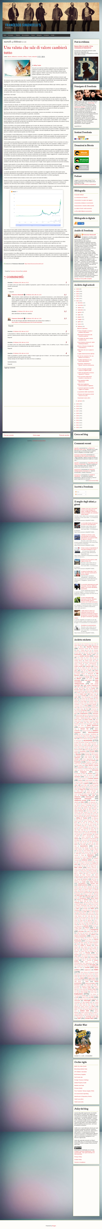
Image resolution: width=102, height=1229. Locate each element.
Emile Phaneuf (87, 745)
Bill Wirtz (92, 675)
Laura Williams (79, 852)
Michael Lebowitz (92, 888)
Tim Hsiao (76, 990)
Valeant (76, 999)
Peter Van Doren (90, 924)
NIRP (77, 908)
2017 (77, 411)
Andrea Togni (89, 657)
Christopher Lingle (93, 703)
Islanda (76, 802)
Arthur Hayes (91, 667)
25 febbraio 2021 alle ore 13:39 (21, 342)
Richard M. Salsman (91, 937)
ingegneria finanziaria (82, 798)
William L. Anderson (84, 1014)
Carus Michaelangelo (86, 697)
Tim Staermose (84, 990)
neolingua (77, 902)
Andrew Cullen (83, 659)
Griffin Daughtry (79, 783)
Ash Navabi (94, 669)
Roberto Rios (77, 948)
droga (94, 737)
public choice (90, 931)
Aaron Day (76, 644)
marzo (79, 324)
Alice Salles (78, 653)
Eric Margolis (95, 746)
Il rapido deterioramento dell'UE (85, 353)
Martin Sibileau (79, 877)
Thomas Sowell (82, 989)
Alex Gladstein (94, 648)
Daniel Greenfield (94, 716)
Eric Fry (88, 746)
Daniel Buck (95, 715)
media (83, 882)
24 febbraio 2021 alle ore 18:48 (25, 311)
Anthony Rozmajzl (93, 662)
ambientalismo (78, 654)
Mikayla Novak (91, 895)
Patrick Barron (82, 913)
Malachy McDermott (91, 867)
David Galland (95, 721)
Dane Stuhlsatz (88, 715)
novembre (80, 305)
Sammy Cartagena (94, 956)
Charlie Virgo (85, 698)
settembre (80, 310)
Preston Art (85, 929)
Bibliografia (39, 35)
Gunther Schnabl (94, 785)
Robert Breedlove (94, 942)
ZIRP (79, 1018)
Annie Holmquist (83, 662)
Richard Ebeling (80, 937)
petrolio (85, 926)
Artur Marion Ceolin (85, 669)
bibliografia (90, 673)
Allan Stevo (86, 653)
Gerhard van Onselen (84, 770)
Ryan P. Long (84, 954)
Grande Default (93, 778)
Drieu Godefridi (87, 737)
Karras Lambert (83, 843)
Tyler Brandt (91, 995)
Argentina (88, 666)
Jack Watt (76, 805)
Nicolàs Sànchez (78, 907)
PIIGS (87, 928)
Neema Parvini (92, 901)
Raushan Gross (85, 934)
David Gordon (80, 722)
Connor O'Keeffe (78, 712)
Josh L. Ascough (86, 835)
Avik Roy (83, 670)
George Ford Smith (92, 767)
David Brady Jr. (86, 721)
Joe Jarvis (82, 822)
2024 (77, 293)
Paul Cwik (87, 916)
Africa (81, 647)
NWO (92, 908)
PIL (95, 928)
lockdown (85, 860)
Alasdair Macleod (92, 647)
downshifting (79, 737)
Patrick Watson (91, 914)
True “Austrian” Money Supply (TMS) (84, 1091)
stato (96, 969)
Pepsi (81, 920)
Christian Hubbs (83, 703)
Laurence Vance (88, 852)
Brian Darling (83, 691)
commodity (84, 710)
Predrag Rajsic (77, 929)
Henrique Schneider (94, 789)
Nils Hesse (95, 907)
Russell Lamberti (78, 953)
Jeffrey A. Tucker (27, 56)
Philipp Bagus (78, 928)
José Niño (94, 832)
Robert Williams (84, 947)
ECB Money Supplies (80, 1074)
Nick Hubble (88, 904)
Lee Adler (94, 853)
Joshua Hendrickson (86, 837)
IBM (93, 794)
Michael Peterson (79, 892)
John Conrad (84, 824)
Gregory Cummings (84, 782)
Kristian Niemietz (78, 849)
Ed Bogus (76, 742)
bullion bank (83, 694)
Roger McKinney (93, 948)
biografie (81, 677)
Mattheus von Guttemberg (80, 880)
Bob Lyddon (89, 678)
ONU (85, 911)
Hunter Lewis (86, 794)
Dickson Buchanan (87, 730)
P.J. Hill (91, 911)
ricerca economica (80, 936)
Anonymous (77, 469)
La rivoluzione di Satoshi (80, 197)
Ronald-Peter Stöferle (88, 950)
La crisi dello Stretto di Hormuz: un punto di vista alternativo (89, 523)
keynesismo (84, 846)
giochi (84, 773)
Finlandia (87, 754)
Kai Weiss (76, 840)
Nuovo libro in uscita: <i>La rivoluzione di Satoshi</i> (83, 47)
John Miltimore (78, 825)
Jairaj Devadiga (83, 806)
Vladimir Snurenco (85, 1006)
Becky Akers (86, 672)
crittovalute (95, 713)
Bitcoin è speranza (82, 328)
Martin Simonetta (89, 877)
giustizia (90, 773)
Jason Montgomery (78, 813)
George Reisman (88, 768)
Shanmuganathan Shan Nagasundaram (83, 963)
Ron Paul (76, 950)
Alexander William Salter (86, 651)
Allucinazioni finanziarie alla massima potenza (84, 335)
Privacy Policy (78, 1156)
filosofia (78, 754)
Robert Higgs (80, 944)
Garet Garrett (85, 763)
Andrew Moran (78, 660)
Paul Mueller (83, 917)
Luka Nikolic (79, 866)
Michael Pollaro (88, 892)
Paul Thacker (91, 917)
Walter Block (77, 1008)
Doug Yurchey (95, 735)
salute (76, 956)
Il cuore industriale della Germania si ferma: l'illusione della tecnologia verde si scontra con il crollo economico (89, 600)
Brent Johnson (90, 689)
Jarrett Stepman (84, 812)
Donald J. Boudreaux (91, 734)
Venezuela (77, 1000)
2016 (77, 413)
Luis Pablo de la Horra (93, 864)
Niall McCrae (86, 902)
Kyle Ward (79, 850)
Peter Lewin (81, 923)
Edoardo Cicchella (85, 742)
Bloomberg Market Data (80, 1069)
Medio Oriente (94, 882)
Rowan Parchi (84, 951)
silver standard (77, 966)
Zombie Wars (89, 1018)
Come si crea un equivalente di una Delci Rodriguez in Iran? (89, 548)
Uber (97, 995)
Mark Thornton (86, 874)
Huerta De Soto (91, 792)
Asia (75, 670)
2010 (77, 427)
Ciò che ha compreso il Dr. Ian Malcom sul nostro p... (85, 356)
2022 (77, 298)
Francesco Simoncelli (17, 294)
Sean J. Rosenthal (86, 960)
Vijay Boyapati (86, 1002)
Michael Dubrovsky (88, 886)
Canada (83, 695)
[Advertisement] (36, 419)
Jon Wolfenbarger (92, 831)
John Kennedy (93, 824)
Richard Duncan (94, 936)
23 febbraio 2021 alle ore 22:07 (21, 331)
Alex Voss (89, 650)
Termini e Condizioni (79, 1162)
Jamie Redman (89, 811)
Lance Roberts (87, 850)
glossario (91, 775)
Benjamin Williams (80, 673)
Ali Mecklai (95, 651)
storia (82, 978)
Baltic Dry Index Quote (80, 1066)
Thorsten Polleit (91, 989)
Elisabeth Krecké (78, 745)
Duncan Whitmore (83, 738)
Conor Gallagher (88, 712)
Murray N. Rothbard (83, 899)
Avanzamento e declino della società (84, 205)
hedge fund (83, 789)
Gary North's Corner (91, 765)
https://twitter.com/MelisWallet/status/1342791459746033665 (27, 322)
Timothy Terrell (93, 990)
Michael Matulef (78, 889)
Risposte (11, 292)
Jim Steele (94, 819)
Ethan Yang (88, 749)
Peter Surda (82, 924)
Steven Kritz (82, 976)
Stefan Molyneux (84, 972)
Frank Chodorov (88, 756)
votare (93, 1006)
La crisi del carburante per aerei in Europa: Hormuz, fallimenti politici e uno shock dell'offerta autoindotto (89, 586)
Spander (76, 448)
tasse (86, 981)
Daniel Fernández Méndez (82, 716)
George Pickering (78, 768)
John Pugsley (91, 827)
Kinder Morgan (85, 847)
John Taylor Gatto (79, 829)
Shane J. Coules (90, 961)
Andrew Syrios (88, 660)
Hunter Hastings (77, 794)
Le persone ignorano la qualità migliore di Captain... (85, 388)
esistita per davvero (79, 107)
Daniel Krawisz (78, 719)
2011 (77, 425)
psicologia (81, 931)
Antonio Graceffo (78, 663)
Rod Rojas (84, 948)
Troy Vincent (77, 995)
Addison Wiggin (88, 645)
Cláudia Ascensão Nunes (92, 707)
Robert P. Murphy (85, 945)
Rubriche (18, 35)
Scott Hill (84, 959)
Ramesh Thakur (87, 933)
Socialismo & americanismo (88, 625)
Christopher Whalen (78, 706)
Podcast (33, 35)
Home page (36, 435)
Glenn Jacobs (83, 775)
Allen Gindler (94, 653)
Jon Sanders (83, 831)
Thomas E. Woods (86, 986)
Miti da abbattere (25, 35)
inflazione (77, 797)
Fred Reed (83, 760)
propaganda (94, 929)
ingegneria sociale (80, 800)
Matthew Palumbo (92, 880)
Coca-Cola (94, 709)
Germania (95, 770)
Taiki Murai (77, 981)
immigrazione (83, 795)
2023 (77, 296)
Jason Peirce (95, 813)
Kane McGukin (92, 840)
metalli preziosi (82, 885)
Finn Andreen (95, 754)
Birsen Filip (95, 677)
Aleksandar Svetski (83, 648)
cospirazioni (84, 713)
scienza (93, 957)
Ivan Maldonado (91, 802)
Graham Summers (82, 778)
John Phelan (83, 827)
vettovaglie (87, 1000)
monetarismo (82, 898)
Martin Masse (95, 876)
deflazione (14, 56)
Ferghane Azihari (94, 753)
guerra (86, 783)
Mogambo (88, 896)
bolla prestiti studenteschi (91, 685)
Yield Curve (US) (78, 1102)
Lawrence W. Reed (85, 853)
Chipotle (92, 698)
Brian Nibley (90, 691)
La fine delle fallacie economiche (83, 211)
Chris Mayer (84, 701)
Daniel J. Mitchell (80, 718)
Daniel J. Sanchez (91, 718)
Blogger (54, 1225)
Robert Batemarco (89, 941)
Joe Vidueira (91, 822)
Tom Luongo (84, 992)
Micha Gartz (94, 885)
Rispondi (10, 288)
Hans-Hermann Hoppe (79, 788)
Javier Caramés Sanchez (89, 815)
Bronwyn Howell (90, 692)
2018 (77, 408)
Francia (78, 756)
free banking (92, 760)
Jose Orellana (77, 834)
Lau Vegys (96, 850)
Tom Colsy (76, 992)
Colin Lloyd (76, 710)
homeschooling (78, 792)
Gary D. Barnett (94, 763)
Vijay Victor (90, 1003)
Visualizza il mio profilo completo (83, 278)
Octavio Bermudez (86, 910)
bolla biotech (88, 680)
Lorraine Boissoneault (89, 861)
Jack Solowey (93, 803)
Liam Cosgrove (83, 857)
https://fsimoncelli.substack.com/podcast (85, 184)
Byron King (93, 694)
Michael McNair (88, 889)
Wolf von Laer (94, 1014)
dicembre (80, 302)
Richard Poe (77, 939)
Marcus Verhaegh (93, 870)
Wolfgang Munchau (78, 1015)
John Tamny (93, 828)
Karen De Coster (78, 841)
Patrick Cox (90, 913)
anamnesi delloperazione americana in (84, 470)
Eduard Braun (94, 742)
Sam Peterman (84, 956)
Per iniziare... (11, 35)
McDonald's (76, 882)
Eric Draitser (82, 746)
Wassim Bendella (89, 1009)
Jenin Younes (79, 819)
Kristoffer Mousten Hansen (91, 849)
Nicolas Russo (93, 905)
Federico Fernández (84, 753)
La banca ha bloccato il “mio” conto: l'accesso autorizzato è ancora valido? (89, 573)
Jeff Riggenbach (94, 816)
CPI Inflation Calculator (80, 1071)
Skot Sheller (80, 967)
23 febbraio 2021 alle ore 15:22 (21, 282)
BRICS (96, 691)
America (89, 654)
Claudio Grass (79, 709)
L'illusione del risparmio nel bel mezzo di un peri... (85, 394)
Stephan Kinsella (94, 972)
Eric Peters (78, 748)
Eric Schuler (85, 748)
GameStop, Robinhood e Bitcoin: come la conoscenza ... (85, 365)
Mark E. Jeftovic (78, 873)
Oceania (76, 910)
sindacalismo (94, 966)
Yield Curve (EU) (78, 1099)
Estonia (76, 749)
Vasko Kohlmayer (93, 999)
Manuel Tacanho (77, 869)
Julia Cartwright (85, 838)
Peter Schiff (89, 923)
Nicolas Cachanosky (81, 905)
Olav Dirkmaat (95, 910)
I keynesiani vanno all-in (83, 398)
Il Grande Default (78, 194)
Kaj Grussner (84, 840)
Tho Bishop (76, 986)
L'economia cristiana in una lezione (83, 203)
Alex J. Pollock (81, 650)
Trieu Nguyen (93, 994)
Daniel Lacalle (88, 719)
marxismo (85, 879)
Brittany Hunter (81, 692)
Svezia (86, 979)
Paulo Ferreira (82, 918)
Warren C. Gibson (78, 1009)
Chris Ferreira (82, 700)
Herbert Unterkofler (91, 791)
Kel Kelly (83, 844)
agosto (80, 312)
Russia (88, 953)
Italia (82, 802)
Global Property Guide (80, 1082)
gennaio (80, 401)
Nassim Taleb (83, 901)
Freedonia (77, 762)
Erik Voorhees (93, 748)
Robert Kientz (89, 944)
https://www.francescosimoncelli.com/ (34, 263)
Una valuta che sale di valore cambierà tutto (85, 339)
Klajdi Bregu (93, 847)
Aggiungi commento (9, 367)
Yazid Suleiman (79, 1016)
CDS (78, 698)
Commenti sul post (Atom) (39, 440)
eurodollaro (83, 751)
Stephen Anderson (89, 973)
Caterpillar (95, 697)
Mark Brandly (94, 872)
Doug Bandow (77, 735)
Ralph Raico (79, 933)
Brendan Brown (78, 689)
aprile (79, 321)
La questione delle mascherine (85, 391)
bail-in (90, 670)
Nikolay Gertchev (87, 907)
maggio (80, 319)
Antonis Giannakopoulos (90, 663)
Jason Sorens (79, 815)
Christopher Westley (91, 704)
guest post (84, 785)
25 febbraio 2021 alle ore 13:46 (21, 353)
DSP (75, 738)
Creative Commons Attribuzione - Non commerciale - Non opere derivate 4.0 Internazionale (84, 1153)
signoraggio (92, 964)
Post (77, 492)
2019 (77, 406)
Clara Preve (82, 707)
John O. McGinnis (88, 825)
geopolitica (81, 767)
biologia (87, 677)
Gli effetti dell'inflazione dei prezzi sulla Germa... (84, 360)
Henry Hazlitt (80, 791)
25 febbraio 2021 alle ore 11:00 (33, 318)
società (87, 967)
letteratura (90, 855)
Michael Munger (84, 891)
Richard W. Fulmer (87, 939)
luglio (79, 314)
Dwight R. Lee (92, 738)
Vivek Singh (91, 1005)
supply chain (91, 978)
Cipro (75, 707)
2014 (77, 418)
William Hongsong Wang (86, 1012)
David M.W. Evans (79, 725)
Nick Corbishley (94, 902)
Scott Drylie (77, 959)
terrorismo (77, 984)
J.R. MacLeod (85, 803)
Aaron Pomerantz (85, 644)
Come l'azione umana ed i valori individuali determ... (86, 343)
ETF (81, 749)
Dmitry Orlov (81, 734)
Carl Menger (91, 695)
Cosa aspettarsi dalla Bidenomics (83, 381)
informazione (90, 797)
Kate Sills (91, 843)
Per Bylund (88, 920)
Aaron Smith (94, 644)
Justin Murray (93, 838)
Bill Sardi (86, 675)
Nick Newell (95, 904)
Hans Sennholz (93, 786)
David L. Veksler (93, 723)
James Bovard (77, 808)
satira (86, 957)
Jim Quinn (87, 819)
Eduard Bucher (77, 744)
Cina (86, 706)
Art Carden (82, 667)
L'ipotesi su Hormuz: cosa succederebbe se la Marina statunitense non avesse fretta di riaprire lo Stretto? (89, 537)
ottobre (80, 307)
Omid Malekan (79, 911)
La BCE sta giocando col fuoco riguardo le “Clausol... (85, 373)
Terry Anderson (87, 984)
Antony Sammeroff (92, 664)
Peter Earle (90, 921)
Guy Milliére (79, 786)
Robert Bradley (83, 942)
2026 (77, 289)
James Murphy (82, 809)
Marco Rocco (84, 870)
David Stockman (92, 725)
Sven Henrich (78, 979)
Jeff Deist (87, 816)
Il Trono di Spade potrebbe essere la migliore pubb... (84, 369)
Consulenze (46, 35)
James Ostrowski (92, 809)
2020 (77, 404)
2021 (77, 300)
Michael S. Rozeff (87, 894)
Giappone (83, 772)
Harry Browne (91, 788)
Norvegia (85, 908)
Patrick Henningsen (82, 914)
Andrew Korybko (93, 659)
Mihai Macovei (81, 895)
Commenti (78, 494)
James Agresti (93, 806)
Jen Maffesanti (95, 818)
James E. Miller (87, 808)
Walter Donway (85, 1008)
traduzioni (34, 56)
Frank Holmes (88, 757)
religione (93, 934)
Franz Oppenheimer (88, 759)
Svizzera (93, 979)
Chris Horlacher (90, 700)
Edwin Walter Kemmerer (90, 744)
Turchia (84, 995)
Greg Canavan (89, 780)
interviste (93, 800)
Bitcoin (9, 56)
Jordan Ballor (87, 832)
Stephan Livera (79, 973)
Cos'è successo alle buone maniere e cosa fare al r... (84, 377)
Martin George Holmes (86, 876)
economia (19, 56)
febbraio (80, 326)
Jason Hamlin (93, 812)
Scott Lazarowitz (92, 959)
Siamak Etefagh (83, 964)
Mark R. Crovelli (90, 873)
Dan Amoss (80, 715)
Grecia (80, 780)
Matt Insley (94, 879)
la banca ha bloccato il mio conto (84, 448)
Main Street (78, 867)
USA (92, 997)
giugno (80, 317)
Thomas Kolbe (86, 987)
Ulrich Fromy (85, 997)
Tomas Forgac (93, 992)
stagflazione (87, 969)
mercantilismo (82, 883)
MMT (80, 896)
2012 (77, 422)
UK (77, 997)
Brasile (93, 688)
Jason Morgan (88, 813)
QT (97, 931)
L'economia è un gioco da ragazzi (83, 200)
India (93, 795)
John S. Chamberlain (84, 828)
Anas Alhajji (80, 657)
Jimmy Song (77, 821)
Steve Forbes (90, 975)
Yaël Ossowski (88, 1015)
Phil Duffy (95, 926)
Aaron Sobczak (78, 645)
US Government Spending (81, 1093)
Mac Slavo (86, 866)
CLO (87, 709)
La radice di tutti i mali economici (83, 208)
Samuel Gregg (79, 957)
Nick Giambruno (80, 904)
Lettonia (76, 857)
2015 (77, 415)
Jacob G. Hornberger (86, 805)
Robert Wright (93, 947)
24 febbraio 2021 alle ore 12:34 (33, 294)
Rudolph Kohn (93, 951)
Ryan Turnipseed (93, 954)
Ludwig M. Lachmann (85, 863)
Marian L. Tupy (77, 872)
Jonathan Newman (78, 832)
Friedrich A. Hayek (90, 762)
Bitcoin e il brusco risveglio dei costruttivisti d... (85, 346)
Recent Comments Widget (93, 480)
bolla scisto (80, 686)
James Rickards (78, 811)
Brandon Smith (84, 688)
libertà (90, 857)
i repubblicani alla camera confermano (84, 455)
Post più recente (9, 435)
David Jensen (84, 723)
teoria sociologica (90, 983)
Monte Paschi (94, 898)
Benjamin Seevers (94, 672)
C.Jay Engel (77, 695)
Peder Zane (90, 918)
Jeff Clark (81, 816)
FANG (76, 753)
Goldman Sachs (88, 777)
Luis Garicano (83, 864)
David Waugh (81, 727)
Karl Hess (87, 841)
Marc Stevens (86, 869)
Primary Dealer (78, 1088)
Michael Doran (77, 886)
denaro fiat (84, 729)
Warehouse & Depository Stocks (83, 1096)
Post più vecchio (64, 435)
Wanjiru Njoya (94, 1008)
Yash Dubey (95, 1015)
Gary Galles (79, 765)
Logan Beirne (79, 861)
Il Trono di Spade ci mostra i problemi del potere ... (84, 331)
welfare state (84, 1011)
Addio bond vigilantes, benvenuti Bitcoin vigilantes (85, 384)
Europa (92, 751)
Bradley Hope (89, 686)
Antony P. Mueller (79, 664)
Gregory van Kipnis (94, 782)
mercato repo (94, 883)
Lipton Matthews (87, 858)
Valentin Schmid (83, 999)
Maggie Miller (94, 866)
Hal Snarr (86, 786)
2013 (77, 420)
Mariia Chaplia (86, 872)
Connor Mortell (93, 710)
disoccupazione (93, 732)
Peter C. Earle (83, 921)
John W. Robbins (90, 829)
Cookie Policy (78, 1159)
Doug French (86, 735)
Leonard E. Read (79, 855)
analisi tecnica (84, 656)
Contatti (52, 35)
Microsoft (96, 894)
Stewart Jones (90, 976)
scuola (76, 960)
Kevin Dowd (90, 844)
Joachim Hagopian (88, 821)
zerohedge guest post (92, 1016)
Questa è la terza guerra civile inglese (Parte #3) (89, 560)
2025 (77, 291)
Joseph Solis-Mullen (87, 834)
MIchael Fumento (82, 888)
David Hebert (90, 722)
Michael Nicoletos (94, 891)
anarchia (96, 656)
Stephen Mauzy (82, 975)
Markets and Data (79, 1085)
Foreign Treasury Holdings (81, 1080)
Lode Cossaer (95, 860)
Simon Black (86, 966)
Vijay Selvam (82, 1003)
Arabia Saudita (78, 666)
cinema (94, 706)
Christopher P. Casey (79, 704)
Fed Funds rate (78, 1077)
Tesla (95, 984)
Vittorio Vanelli (82, 1005)
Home (5, 35)
